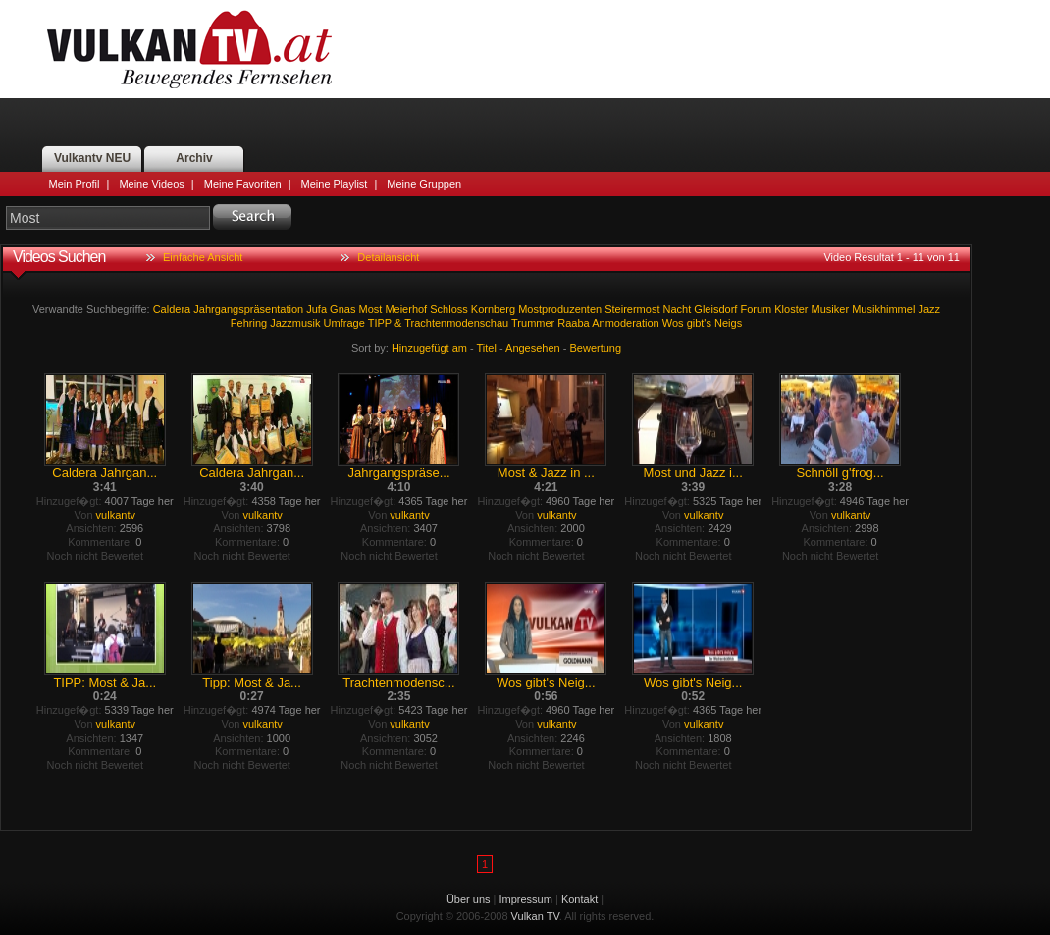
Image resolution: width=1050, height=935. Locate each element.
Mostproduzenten (560, 309)
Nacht (677, 309)
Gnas (342, 309)
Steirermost (631, 309)
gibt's (699, 323)
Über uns (468, 899)
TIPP (380, 323)
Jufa (316, 309)
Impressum (525, 899)
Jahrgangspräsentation (248, 309)
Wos (673, 323)
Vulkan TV (189, 49)
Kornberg (493, 309)
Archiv (194, 158)
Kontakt (579, 899)
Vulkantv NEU (92, 158)
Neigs (728, 323)
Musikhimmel (883, 309)
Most (370, 309)
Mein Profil (74, 184)
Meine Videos (151, 184)
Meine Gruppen (424, 184)
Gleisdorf (715, 309)
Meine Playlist (334, 184)
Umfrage (344, 323)
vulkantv (115, 515)
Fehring (249, 323)
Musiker (831, 309)
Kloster (791, 309)
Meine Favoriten (243, 184)
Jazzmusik (295, 323)
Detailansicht (388, 257)
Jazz (929, 309)
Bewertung (596, 348)
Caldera (172, 309)
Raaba (573, 323)
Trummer (532, 323)
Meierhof (406, 309)
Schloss (449, 309)
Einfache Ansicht (202, 257)
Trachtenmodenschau (456, 323)
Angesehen (532, 348)
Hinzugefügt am (429, 348)
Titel (487, 348)
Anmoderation (625, 323)
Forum (755, 309)
